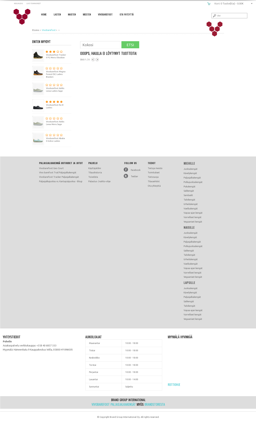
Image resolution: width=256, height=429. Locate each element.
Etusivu (35, 30)
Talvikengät (189, 200)
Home (44, 14)
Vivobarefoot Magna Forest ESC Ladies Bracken (48, 72)
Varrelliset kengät (192, 217)
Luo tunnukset (33, 3)
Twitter (134, 176)
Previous (93, 59)
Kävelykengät (190, 173)
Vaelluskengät (191, 208)
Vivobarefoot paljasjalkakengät (114, 404)
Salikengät (189, 191)
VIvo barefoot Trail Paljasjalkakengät (57, 172)
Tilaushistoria (95, 172)
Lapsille (189, 283)
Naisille (189, 227)
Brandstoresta (155, 404)
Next (97, 59)
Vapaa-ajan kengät (193, 213)
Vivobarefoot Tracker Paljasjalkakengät (59, 177)
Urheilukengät (191, 204)
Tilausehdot (154, 181)
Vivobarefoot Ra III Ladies (47, 104)
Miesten (87, 14)
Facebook (135, 170)
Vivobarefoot (105, 14)
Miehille (189, 163)
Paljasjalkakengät (192, 178)
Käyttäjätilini (94, 168)
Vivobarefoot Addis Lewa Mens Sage (48, 120)
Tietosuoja (153, 177)
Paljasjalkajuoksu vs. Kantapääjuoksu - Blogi (60, 181)
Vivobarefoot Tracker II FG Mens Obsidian (49, 54)
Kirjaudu (18, 3)
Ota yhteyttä (154, 186)
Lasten (57, 14)
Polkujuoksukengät (193, 182)
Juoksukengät (191, 169)
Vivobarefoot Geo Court (51, 168)
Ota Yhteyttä (127, 14)
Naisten (72, 14)
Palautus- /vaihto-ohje (99, 181)
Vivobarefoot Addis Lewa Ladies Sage (48, 87)
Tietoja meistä (155, 168)
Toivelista (93, 177)
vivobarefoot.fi (24, 17)
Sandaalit (188, 195)
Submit (214, 15)
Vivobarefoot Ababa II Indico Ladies (48, 137)
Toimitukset (154, 172)
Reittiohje (174, 384)
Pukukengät (189, 186)
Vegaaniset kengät (193, 222)
